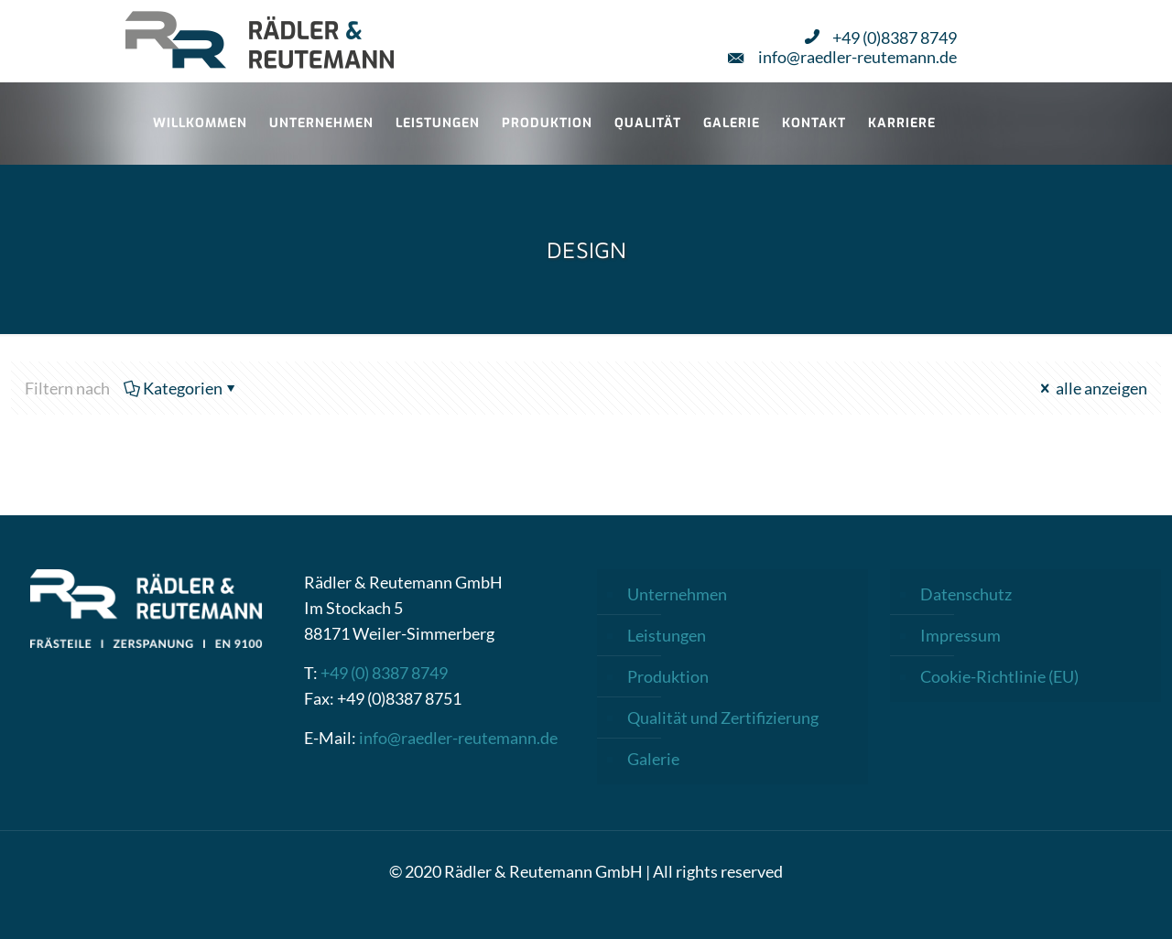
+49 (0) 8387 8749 (384, 673)
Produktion (668, 676)
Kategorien (181, 388)
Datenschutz (966, 594)
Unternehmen (677, 594)
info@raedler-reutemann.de (842, 56)
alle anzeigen (1091, 388)
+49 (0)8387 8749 (881, 37)
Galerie (653, 759)
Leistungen (666, 635)
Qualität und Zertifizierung (723, 717)
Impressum (960, 635)
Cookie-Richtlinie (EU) (999, 676)
